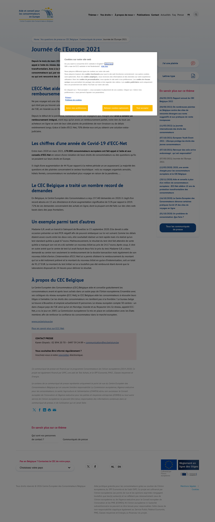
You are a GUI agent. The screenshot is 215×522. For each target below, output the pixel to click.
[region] (108, 83)
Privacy (68, 97)
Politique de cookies (73, 100)
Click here (109, 64)
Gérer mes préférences (76, 108)
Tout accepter (142, 108)
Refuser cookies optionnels (116, 108)
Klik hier (104, 66)
